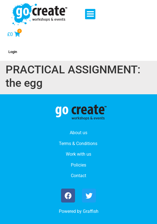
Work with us (78, 154)
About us (78, 132)
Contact (78, 175)
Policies (78, 165)
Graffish (90, 211)
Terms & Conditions (78, 143)
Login (12, 52)
